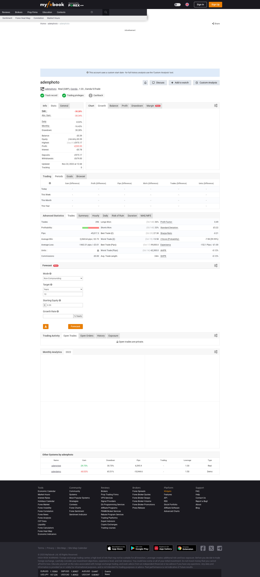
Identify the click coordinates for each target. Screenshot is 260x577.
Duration (132, 215)
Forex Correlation (45, 511)
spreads (108, 18)
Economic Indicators (47, 534)
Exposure (113, 335)
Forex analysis (44, 518)
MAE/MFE (146, 215)
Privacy (50, 548)
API (165, 498)
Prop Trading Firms (109, 494)
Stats (53, 105)
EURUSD (44, 571)
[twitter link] (211, 548)
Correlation (152, 18)
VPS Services (107, 498)
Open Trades (70, 335)
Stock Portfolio (170, 504)
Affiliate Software (171, 508)
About (198, 504)
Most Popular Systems (79, 498)
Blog (198, 508)
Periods (59, 176)
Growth (102, 105)
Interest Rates (68, 18)
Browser (80, 176)
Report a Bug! (202, 501)
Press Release (138, 508)
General (64, 105)
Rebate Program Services (112, 514)
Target (46, 284)
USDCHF (86, 574)
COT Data (42, 521)
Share (216, 23)
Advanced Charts (172, 511)
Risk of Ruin (118, 215)
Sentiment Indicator (78, 514)
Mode (46, 273)
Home (43, 12)
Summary (83, 215)
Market (77, 12)
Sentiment (120, 18)
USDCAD (65, 574)
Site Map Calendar (77, 548)
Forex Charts (75, 508)
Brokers (132, 12)
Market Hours (166, 18)
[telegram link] (219, 548)
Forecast (75, 326)
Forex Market (44, 504)
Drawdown (137, 105)
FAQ (197, 491)
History (101, 335)
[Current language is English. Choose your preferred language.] (187, 4)
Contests (174, 12)
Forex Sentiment (76, 511)
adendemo (56, 471)
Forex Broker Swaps (141, 498)
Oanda (74, 89)
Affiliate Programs (109, 508)
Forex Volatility (44, 508)
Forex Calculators (46, 528)
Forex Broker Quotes (141, 494)
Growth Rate (49, 311)
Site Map (61, 548)
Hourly (95, 215)
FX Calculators (85, 18)
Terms (41, 548)
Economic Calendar (49, 18)
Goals (70, 176)
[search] (220, 12)
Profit (125, 105)
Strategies (73, 501)
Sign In (200, 4)
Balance (114, 105)
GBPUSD (65, 571)
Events (108, 571)
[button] (158, 82)
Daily (105, 215)
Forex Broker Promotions (143, 504)
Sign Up (216, 4)
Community (105, 12)
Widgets (167, 491)
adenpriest (56, 466)
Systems (90, 12)
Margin (153, 105)
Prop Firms (145, 12)
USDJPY (44, 574)
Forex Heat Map (135, 18)
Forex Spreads (138, 491)
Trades (71, 215)
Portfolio (55, 12)
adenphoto (50, 89)
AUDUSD (86, 571)
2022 (68, 352)
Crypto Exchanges (109, 524)
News (67, 12)
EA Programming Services (112, 504)
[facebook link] (203, 548)
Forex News (43, 514)
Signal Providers (108, 501)
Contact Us (201, 498)
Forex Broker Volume (141, 501)
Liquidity (42, 524)
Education (160, 12)
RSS (166, 501)
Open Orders (86, 335)
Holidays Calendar (46, 501)
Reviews (119, 12)
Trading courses (108, 528)
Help (198, 494)
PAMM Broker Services (111, 511)
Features (168, 494)
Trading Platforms (109, 518)
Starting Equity (50, 300)
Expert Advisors (108, 521)
